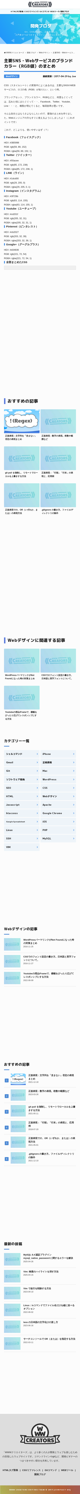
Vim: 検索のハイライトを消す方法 (41, 1271)
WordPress (49, 779)
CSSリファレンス (31, 11)
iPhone (47, 754)
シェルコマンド (14, 754)
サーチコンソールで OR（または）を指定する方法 (49, 1339)
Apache (47, 804)
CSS (45, 787)
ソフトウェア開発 (15, 779)
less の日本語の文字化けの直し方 (40, 1322)
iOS (45, 821)
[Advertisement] (33, 310)
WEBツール (55, 11)
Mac (45, 770)
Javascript (13, 804)
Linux (9, 830)
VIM (8, 847)
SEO (8, 787)
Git (8, 770)
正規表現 (47, 762)
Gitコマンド (44, 11)
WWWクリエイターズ (16, 1452)
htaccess (12, 813)
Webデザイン (12, 76)
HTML (9, 796)
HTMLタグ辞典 (17, 11)
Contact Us (62, 1490)
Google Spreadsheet (15, 821)
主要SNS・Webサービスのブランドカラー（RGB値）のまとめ (38, 63)
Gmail (9, 762)
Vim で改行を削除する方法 (37, 1288)
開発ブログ (65, 11)
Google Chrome (52, 813)
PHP (45, 830)
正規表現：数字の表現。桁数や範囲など (48, 1091)
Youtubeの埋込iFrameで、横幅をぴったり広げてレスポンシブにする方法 (21, 715)
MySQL (47, 838)
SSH (8, 838)
